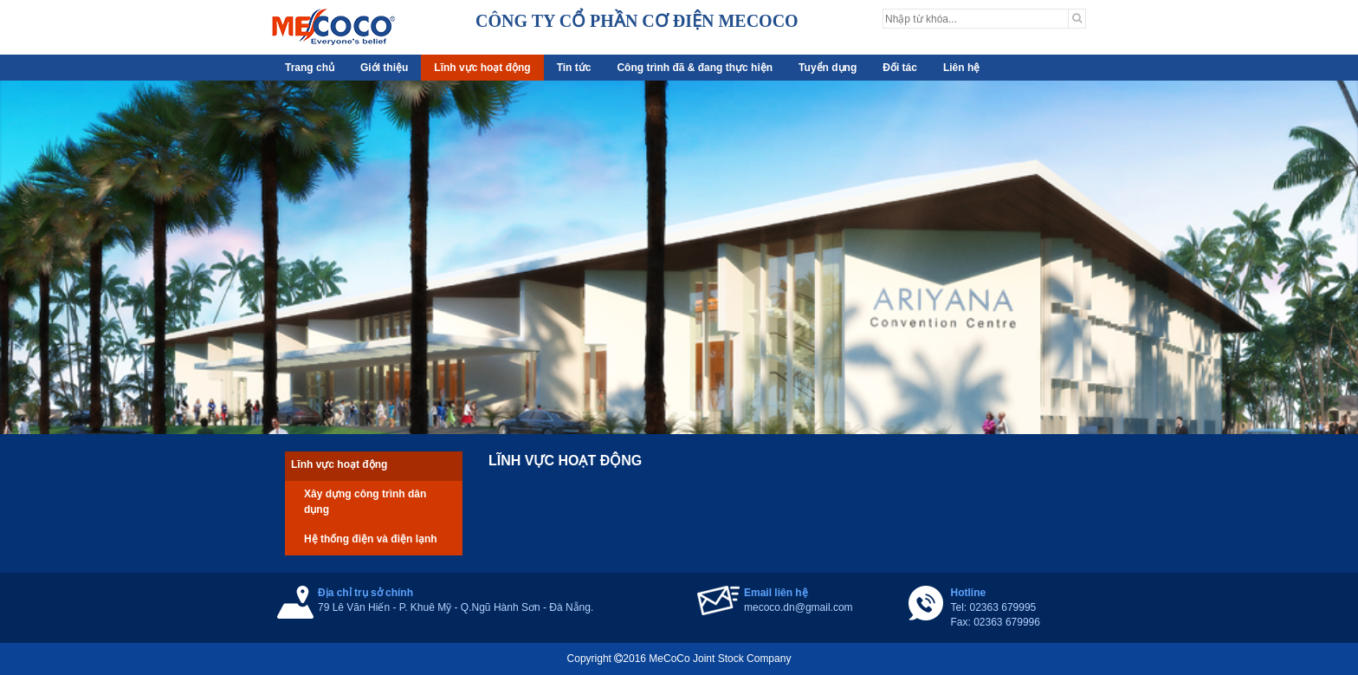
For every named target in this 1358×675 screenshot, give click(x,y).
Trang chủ (309, 68)
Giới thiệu (384, 68)
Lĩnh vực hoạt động (482, 68)
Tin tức (574, 68)
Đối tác (900, 68)
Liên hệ (961, 68)
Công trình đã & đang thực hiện (695, 68)
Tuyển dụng (828, 68)
